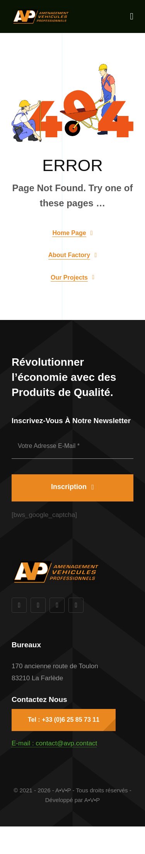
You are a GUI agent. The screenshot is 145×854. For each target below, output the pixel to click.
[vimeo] (76, 605)
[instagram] (57, 605)
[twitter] (38, 605)
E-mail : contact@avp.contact (54, 743)
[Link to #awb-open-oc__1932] (131, 16)
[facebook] (19, 605)
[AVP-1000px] (41, 12)
